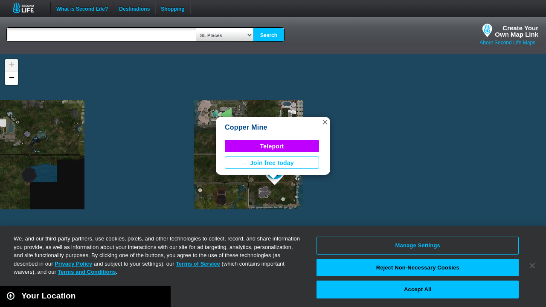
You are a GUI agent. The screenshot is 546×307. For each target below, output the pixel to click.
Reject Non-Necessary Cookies (417, 267)
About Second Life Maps (507, 43)
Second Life (28, 8)
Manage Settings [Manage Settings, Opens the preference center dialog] (417, 245)
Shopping (172, 8)
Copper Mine (246, 127)
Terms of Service (198, 264)
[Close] (532, 265)
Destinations (134, 8)
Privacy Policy (73, 264)
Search (268, 35)
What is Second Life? (82, 8)
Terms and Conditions (87, 272)
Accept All (417, 289)
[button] (325, 122)
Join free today (272, 162)
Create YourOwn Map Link (516, 31)
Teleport (272, 146)
